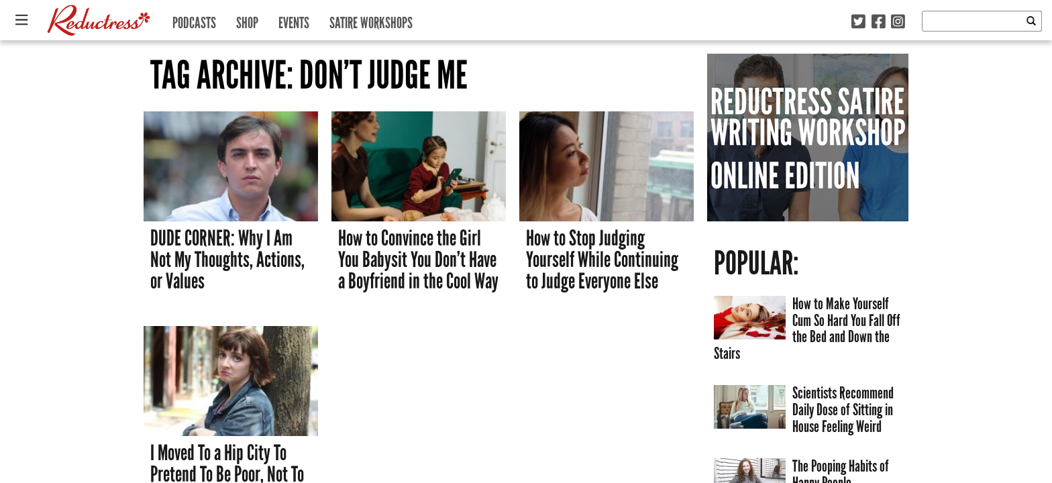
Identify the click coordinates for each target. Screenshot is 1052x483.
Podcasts (194, 19)
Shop (247, 19)
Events (293, 19)
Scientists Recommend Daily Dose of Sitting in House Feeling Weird (843, 409)
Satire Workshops (371, 19)
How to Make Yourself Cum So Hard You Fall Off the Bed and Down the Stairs (807, 328)
